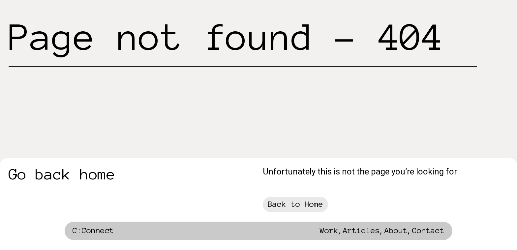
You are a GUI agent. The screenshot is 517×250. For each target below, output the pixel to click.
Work (329, 230)
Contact (428, 230)
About (396, 230)
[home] (93, 232)
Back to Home (295, 204)
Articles (361, 230)
